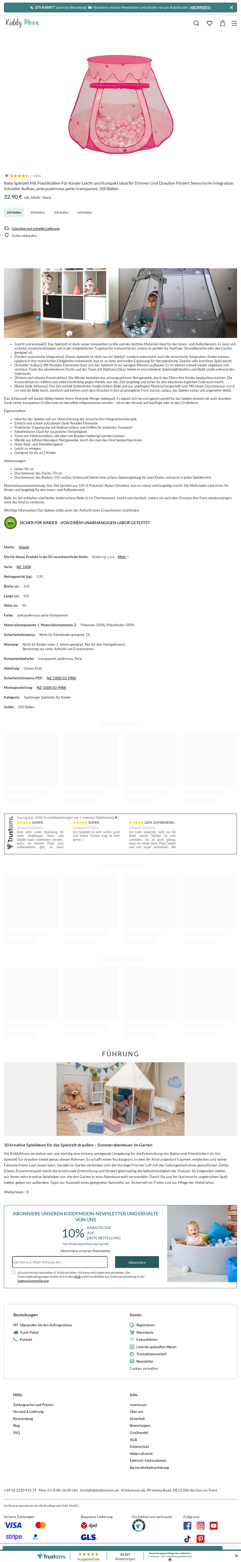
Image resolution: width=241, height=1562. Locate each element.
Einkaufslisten (146, 1340)
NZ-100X (24, 567)
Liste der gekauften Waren (156, 1347)
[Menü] (235, 23)
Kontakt (26, 1340)
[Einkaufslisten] (209, 23)
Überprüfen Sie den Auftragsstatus (46, 1325)
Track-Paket (29, 1332)
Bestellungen (25, 1314)
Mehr (122, 557)
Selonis (24, 547)
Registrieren (145, 1325)
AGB (77, 1276)
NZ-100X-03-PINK (61, 678)
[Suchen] (196, 23)
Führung (120, 1054)
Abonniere (137, 1262)
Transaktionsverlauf (151, 1354)
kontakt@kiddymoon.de (99, 1490)
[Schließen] (231, 7)
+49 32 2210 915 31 (20, 1490)
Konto (135, 1314)
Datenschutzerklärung (33, 1281)
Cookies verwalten (144, 1368)
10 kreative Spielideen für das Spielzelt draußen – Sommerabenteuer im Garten (78, 1144)
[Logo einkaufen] (23, 23)
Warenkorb (144, 1332)
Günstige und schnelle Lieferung (36, 228)
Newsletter (144, 1361)
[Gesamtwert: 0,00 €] (222, 23)
